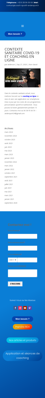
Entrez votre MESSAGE (17, 266)
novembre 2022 (11, 162)
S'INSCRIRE (15, 284)
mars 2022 (9, 165)
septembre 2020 (11, 203)
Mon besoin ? (15, 34)
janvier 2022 (9, 169)
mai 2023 (8, 151)
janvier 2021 (9, 199)
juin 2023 (8, 147)
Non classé (33, 64)
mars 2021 (9, 195)
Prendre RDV (22, 327)
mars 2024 (9, 132)
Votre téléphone (14, 254)
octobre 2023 (10, 139)
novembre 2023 (11, 136)
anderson (11, 64)
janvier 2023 (9, 158)
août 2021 (8, 180)
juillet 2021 (9, 184)
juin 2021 (8, 188)
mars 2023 (9, 154)
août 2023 (8, 143)
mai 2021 (8, 191)
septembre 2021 (11, 177)
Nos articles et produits (22, 340)
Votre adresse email (16, 242)
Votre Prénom (13, 231)
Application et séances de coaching (22, 356)
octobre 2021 (10, 173)
